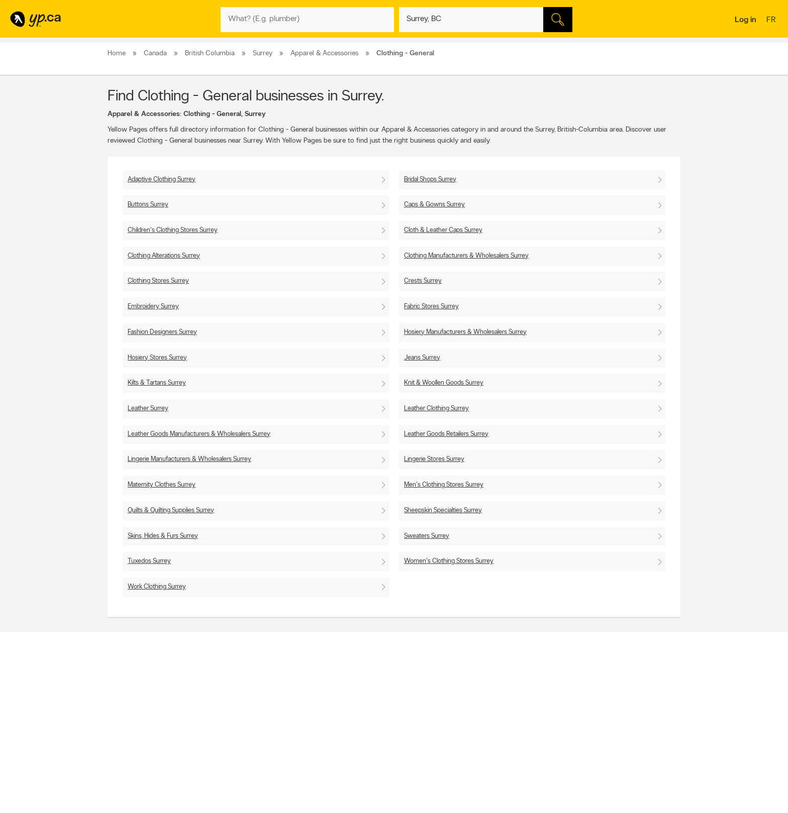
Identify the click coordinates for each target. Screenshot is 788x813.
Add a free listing (134, 703)
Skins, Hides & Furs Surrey (163, 536)
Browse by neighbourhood (381, 711)
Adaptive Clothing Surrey (161, 179)
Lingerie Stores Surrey (434, 459)
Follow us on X (479, 703)
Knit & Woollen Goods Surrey (443, 383)
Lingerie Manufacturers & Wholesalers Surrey (189, 459)
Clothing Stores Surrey (158, 281)
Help (238, 745)
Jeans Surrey (422, 358)
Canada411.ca (593, 694)
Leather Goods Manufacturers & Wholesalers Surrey (199, 434)
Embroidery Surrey (153, 306)
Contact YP (246, 694)
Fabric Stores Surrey (431, 306)
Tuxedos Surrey (149, 561)
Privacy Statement (255, 728)
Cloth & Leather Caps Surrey (443, 230)
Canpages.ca (592, 703)
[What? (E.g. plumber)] (307, 19)
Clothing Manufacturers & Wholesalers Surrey (466, 256)
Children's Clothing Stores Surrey (173, 230)
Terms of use (248, 737)
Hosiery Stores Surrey (157, 358)
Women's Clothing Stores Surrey (449, 561)
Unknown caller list (484, 737)
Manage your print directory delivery (507, 745)
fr (772, 21)
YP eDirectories (480, 728)
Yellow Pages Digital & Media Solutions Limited (409, 776)
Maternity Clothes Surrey (161, 485)
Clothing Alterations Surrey (164, 256)
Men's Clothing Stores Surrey (443, 485)
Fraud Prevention (134, 711)
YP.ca (220, 776)
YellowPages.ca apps (487, 694)
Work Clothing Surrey (157, 587)
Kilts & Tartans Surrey (157, 383)
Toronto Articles (367, 728)
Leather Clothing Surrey (436, 408)
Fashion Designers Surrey (162, 332)
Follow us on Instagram (490, 720)
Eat (351, 747)
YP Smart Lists (365, 737)
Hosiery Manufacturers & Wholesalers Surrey (465, 332)
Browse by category (373, 694)
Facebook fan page (486, 711)
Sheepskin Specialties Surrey (443, 510)
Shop (368, 747)
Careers (242, 703)
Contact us (664, 652)
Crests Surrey (423, 281)
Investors (243, 711)
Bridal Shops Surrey (430, 179)
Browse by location (371, 703)
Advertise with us (134, 694)
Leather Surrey (148, 408)
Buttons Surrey (148, 204)
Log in (745, 20)
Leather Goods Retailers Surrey (446, 434)
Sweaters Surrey (426, 536)
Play (386, 747)
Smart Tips (360, 720)
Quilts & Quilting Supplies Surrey (171, 510)
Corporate (245, 720)
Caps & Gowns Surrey (434, 204)
